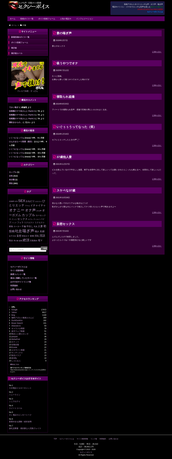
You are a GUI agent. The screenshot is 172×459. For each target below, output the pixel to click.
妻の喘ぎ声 (64, 33)
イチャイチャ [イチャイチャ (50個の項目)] (38, 205)
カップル (13, 172)
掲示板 (14, 48)
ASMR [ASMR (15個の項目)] (11, 201)
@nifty (14, 358)
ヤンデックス (17, 353)
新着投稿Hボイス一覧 (20, 37)
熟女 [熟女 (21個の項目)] (11, 240)
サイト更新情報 (17, 270)
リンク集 (94, 439)
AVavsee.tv (16, 326)
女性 (11, 176)
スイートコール (15, 408)
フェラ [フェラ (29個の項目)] (20, 222)
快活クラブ (16, 355)
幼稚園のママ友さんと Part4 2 (22, 111)
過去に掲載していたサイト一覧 (23, 278)
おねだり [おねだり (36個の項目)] (30, 201)
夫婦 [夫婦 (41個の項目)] (42, 231)
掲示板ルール (16, 53)
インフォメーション (84, 19)
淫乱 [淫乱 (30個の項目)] (37, 236)
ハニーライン (14, 395)
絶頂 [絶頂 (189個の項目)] (26, 240)
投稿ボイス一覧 (26, 19)
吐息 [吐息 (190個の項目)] (18, 231)
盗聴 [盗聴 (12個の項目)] (20, 241)
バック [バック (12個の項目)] (14, 223)
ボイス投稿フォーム (46, 19)
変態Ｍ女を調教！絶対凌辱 (20, 422)
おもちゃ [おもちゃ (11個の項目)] (38, 201)
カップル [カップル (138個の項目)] (28, 215)
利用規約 (14, 285)
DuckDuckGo (16, 320)
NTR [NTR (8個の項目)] (16, 201)
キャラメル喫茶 (18, 328)
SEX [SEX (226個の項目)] (21, 201)
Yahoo (14, 312)
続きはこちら (14, 364)
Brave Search (17, 323)
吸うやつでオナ (67, 63)
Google (14, 310)
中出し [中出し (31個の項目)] (29, 226)
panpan (14, 336)
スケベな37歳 (66, 190)
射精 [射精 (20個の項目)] (32, 236)
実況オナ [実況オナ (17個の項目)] (25, 236)
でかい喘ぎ (13, 107)
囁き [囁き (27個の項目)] (37, 231)
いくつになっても (16, 138)
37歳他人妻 (64, 157)
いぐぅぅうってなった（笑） (76, 127)
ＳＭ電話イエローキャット (20, 388)
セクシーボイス (86, 452)
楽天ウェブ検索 (18, 331)
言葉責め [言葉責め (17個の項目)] (33, 240)
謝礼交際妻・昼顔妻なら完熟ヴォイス (25, 428)
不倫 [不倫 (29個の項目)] (24, 226)
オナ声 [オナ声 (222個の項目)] (30, 210)
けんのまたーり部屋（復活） (21, 141)
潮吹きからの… (15, 122)
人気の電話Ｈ (65, 19)
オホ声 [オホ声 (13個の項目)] (39, 211)
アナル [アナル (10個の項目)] (27, 206)
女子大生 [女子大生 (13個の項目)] (12, 236)
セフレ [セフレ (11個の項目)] (30, 219)
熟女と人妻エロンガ (19, 334)
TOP (55, 439)
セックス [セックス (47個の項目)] (22, 219)
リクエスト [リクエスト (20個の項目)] (29, 222)
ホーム (12, 19)
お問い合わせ (16, 289)
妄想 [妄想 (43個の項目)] (19, 235)
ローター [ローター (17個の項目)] (17, 226)
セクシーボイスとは (155, 12)
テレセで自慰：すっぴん (27, 91)
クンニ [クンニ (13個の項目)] (14, 219)
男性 (11, 183)
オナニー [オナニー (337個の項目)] (16, 210)
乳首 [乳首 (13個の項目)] (35, 226)
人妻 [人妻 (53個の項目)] (40, 226)
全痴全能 (15, 345)
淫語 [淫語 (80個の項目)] (42, 235)
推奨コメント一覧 (17, 274)
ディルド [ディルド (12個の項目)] (36, 219)
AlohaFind (15, 339)
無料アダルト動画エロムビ (22, 318)
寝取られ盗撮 (66, 96)
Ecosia (14, 347)
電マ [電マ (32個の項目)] (40, 240)
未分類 (12, 180)
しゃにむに (16, 361)
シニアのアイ (14, 401)
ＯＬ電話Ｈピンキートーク (20, 415)
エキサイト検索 (18, 350)
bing (13, 315)
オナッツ (15, 342)
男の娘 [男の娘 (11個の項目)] (16, 241)
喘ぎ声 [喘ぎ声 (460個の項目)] (28, 231)
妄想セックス (66, 224)
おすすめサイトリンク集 (20, 282)
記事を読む (157, 52)
